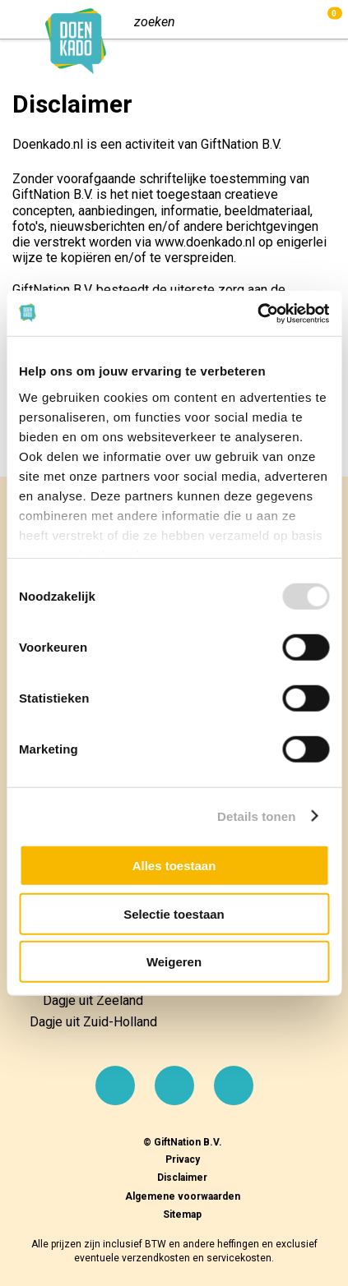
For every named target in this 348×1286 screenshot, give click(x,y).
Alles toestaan (174, 866)
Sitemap (182, 1214)
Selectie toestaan (174, 913)
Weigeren (174, 962)
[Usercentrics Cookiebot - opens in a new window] (257, 313)
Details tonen (256, 816)
